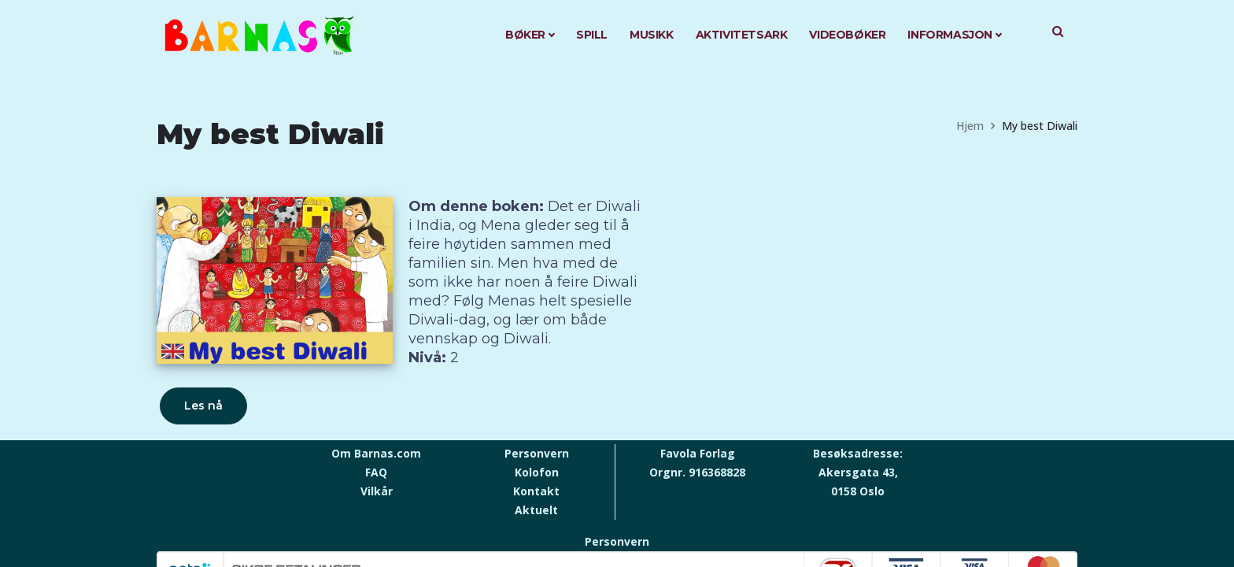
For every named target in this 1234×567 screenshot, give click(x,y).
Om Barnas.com (376, 453)
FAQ (376, 472)
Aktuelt (536, 509)
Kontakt (536, 491)
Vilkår (376, 491)
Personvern (536, 453)
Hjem (970, 125)
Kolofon (537, 472)
